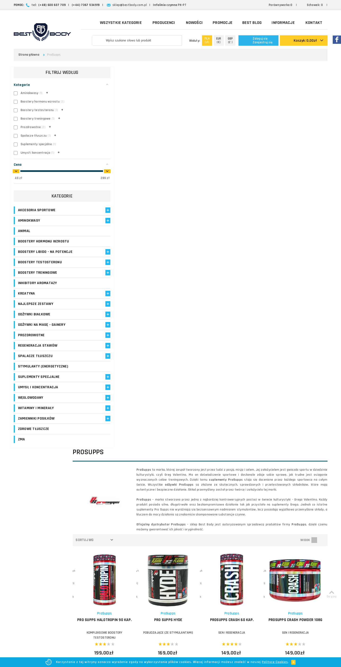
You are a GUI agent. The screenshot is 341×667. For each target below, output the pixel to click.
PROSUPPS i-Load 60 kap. (297, 351)
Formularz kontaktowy (280, 595)
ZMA (21, 444)
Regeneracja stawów (38, 350)
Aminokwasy (29, 220)
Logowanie (132, 553)
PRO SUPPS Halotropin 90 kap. (120, 237)
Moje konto (132, 559)
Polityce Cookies (275, 662)
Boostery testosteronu (40, 267)
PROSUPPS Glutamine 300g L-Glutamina (179, 354)
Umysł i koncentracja (38, 392)
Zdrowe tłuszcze (33, 433)
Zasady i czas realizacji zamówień (209, 565)
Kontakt (314, 22)
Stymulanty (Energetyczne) (43, 371)
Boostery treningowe (37, 277)
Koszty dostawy (195, 559)
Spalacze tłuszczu (35, 360)
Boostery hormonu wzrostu (43, 241)
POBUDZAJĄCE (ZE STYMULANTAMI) (179, 247)
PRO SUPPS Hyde (179, 234)
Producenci (164, 22)
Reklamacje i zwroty (198, 582)
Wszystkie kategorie (118, 22)
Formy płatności (195, 570)
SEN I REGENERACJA (238, 247)
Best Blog (252, 22)
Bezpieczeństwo (195, 599)
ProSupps (120, 227)
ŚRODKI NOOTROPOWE (238, 364)
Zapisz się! (171, 513)
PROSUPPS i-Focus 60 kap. (238, 351)
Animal (24, 230)
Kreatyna (26, 298)
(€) (218, 40)
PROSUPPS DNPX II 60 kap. (120, 351)
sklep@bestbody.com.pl (129, 5)
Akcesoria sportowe (37, 210)
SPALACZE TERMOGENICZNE (120, 364)
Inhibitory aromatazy (37, 288)
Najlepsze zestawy (35, 308)
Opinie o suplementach (141, 582)
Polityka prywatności (199, 587)
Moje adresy (133, 570)
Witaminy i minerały (36, 413)
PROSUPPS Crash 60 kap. (238, 234)
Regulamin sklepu (196, 593)
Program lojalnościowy (141, 576)
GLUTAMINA (179, 364)
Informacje (283, 22)
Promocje (222, 22)
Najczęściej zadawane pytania (206, 576)
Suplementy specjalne (39, 381)
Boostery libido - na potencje (36, 254)
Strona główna (28, 55)
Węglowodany (30, 402)
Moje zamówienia (137, 565)
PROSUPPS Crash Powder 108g (297, 237)
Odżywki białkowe (34, 319)
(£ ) (230, 40)
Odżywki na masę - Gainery (41, 329)
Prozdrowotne (31, 340)
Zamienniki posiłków (36, 423)
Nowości (194, 22)
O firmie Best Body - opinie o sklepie (211, 553)
